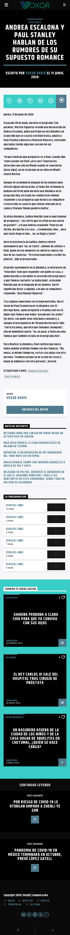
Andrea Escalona (38, 371)
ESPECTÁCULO (34, 22)
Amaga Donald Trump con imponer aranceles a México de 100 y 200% (34, 464)
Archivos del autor (35, 409)
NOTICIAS (27, 901)
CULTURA (35, 905)
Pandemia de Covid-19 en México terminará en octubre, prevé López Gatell (35, 854)
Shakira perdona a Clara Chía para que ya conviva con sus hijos (35, 619)
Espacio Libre (14, 505)
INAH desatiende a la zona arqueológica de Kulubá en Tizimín (32, 444)
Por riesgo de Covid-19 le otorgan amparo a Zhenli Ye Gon (35, 806)
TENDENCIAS (15, 905)
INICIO (11, 901)
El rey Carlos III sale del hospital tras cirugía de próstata (35, 678)
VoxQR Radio (36, 73)
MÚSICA (45, 901)
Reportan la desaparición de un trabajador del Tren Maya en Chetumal (33, 454)
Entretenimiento (14, 717)
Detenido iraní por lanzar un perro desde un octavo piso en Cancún (33, 435)
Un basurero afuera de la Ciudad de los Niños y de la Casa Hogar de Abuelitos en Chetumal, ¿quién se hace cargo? (35, 738)
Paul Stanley (12, 376)
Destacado (10, 657)
